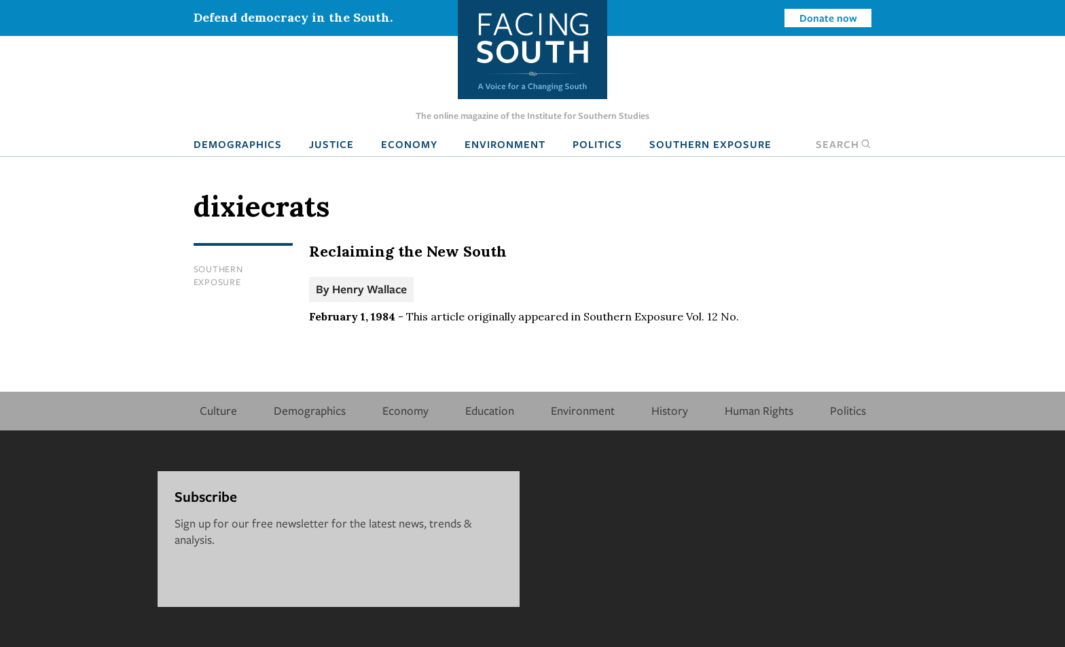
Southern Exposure (710, 144)
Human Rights (759, 410)
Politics (597, 144)
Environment (505, 144)
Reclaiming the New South (408, 251)
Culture (218, 410)
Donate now (828, 17)
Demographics (238, 144)
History (669, 410)
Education (489, 410)
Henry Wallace (369, 289)
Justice (331, 144)
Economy (409, 144)
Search (843, 144)
